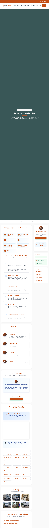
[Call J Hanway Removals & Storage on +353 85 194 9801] (42, 1)
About (37, 5)
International (23, 5)
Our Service (8, 221)
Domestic (18, 5)
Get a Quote (44, 6)
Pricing (20, 221)
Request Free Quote (41, 238)
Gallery (28, 5)
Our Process (15, 221)
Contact (40, 5)
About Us (40, 221)
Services (10, 5)
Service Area (26, 221)
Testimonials (32, 5)
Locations (14, 5)
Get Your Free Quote (16, 399)
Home (6, 5)
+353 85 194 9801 (40, 244)
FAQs (36, 221)
